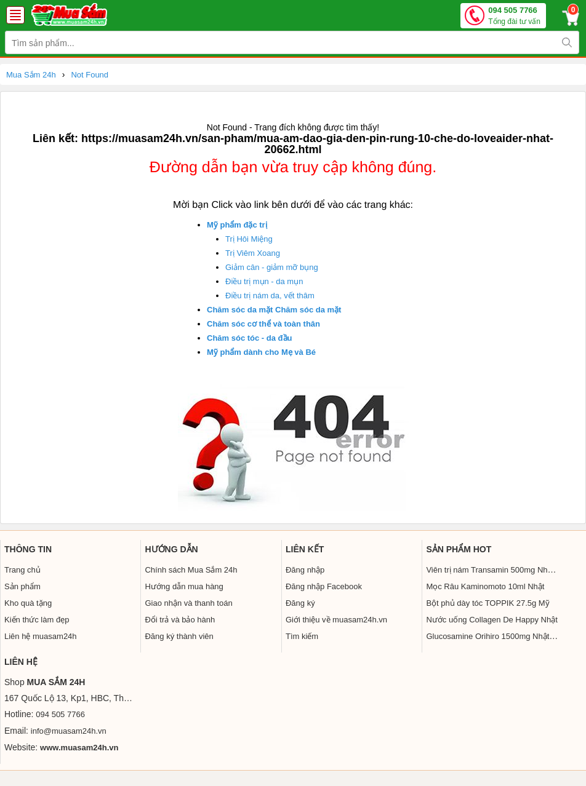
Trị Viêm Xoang (252, 253)
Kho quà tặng (28, 603)
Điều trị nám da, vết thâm (270, 295)
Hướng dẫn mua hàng (184, 586)
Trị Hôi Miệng (249, 239)
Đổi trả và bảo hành (180, 619)
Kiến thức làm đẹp (36, 619)
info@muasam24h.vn (68, 731)
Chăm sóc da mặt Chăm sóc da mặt (274, 309)
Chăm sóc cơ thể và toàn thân (263, 323)
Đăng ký (300, 603)
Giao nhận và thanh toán (188, 603)
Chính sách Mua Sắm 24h (191, 569)
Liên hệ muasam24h (40, 636)
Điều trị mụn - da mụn (264, 281)
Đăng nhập (305, 569)
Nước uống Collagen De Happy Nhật (491, 619)
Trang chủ (22, 569)
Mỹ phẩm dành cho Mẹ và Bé (261, 352)
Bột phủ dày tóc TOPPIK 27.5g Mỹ (487, 603)
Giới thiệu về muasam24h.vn (336, 619)
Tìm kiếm (302, 636)
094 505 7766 (514, 16)
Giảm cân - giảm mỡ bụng (271, 267)
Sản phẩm (22, 586)
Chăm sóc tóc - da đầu (249, 338)
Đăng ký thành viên (179, 636)
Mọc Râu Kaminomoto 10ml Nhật (485, 586)
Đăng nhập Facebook (324, 586)
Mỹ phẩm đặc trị (237, 224)
